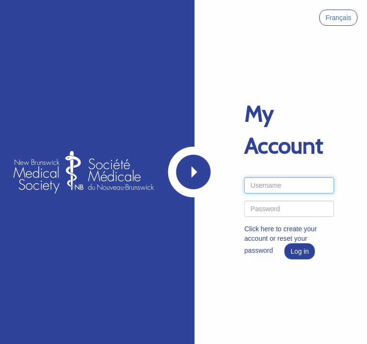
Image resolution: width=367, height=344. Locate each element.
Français (338, 18)
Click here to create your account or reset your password (280, 240)
